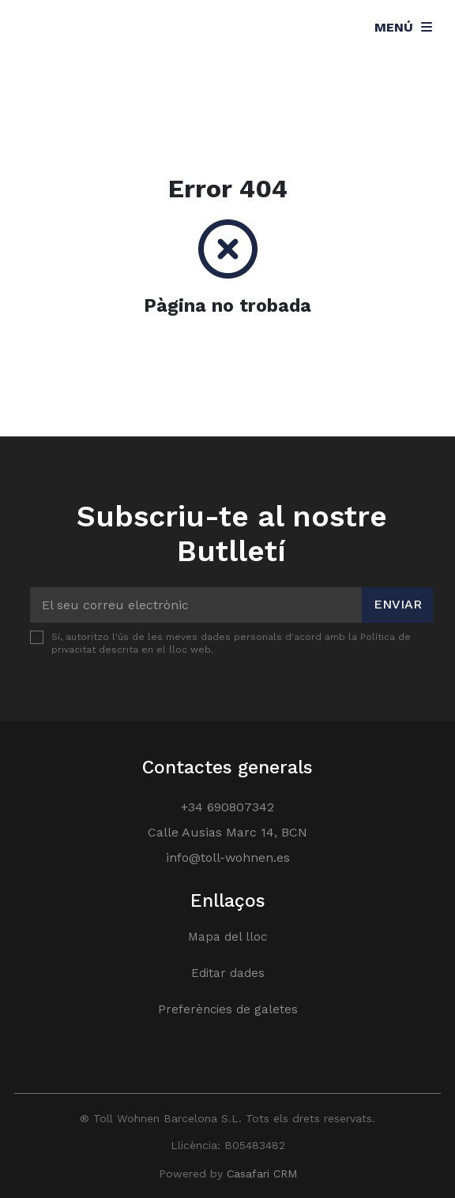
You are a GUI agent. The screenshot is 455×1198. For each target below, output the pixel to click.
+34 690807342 (227, 806)
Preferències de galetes (228, 1009)
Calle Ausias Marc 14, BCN (227, 832)
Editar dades (228, 973)
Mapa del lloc (227, 937)
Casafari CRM (262, 1173)
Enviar (398, 604)
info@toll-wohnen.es (228, 857)
